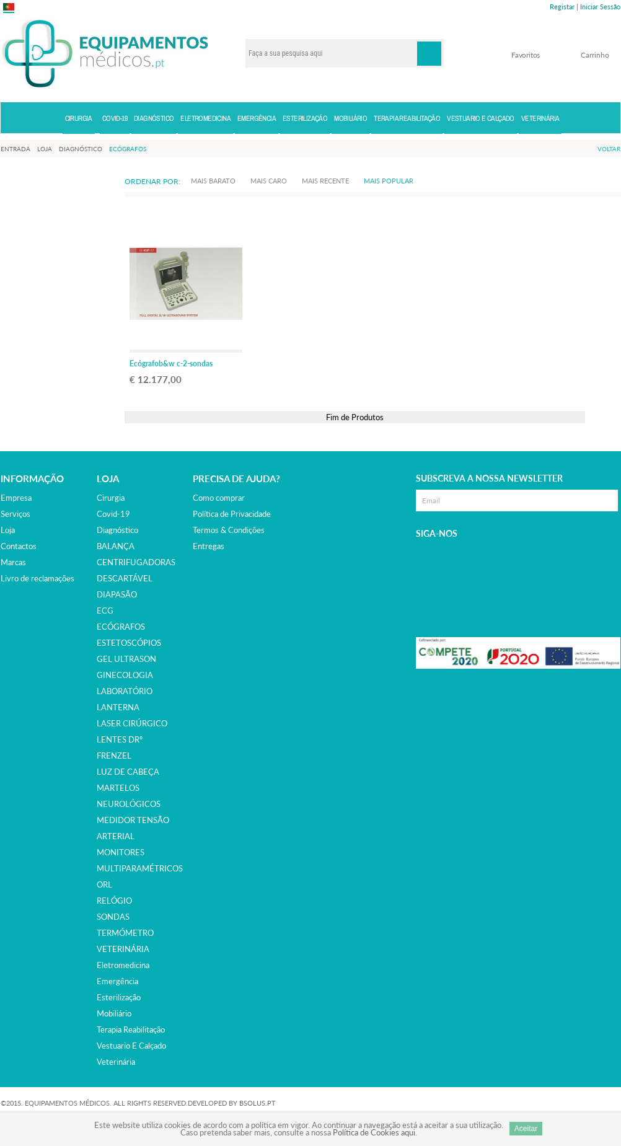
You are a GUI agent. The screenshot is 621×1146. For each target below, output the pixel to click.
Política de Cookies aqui (374, 1132)
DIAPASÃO (117, 594)
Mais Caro (268, 181)
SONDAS (113, 917)
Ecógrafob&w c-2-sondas (171, 363)
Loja (8, 530)
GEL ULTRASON (126, 659)
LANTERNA (118, 707)
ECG (105, 610)
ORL (104, 884)
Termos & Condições (229, 530)
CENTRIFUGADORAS (136, 562)
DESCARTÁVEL (124, 578)
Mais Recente (325, 181)
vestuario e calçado (131, 1046)
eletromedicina (123, 965)
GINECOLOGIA (125, 675)
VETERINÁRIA (123, 949)
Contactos (19, 546)
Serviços (15, 514)
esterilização (119, 997)
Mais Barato (213, 181)
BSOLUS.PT (257, 1103)
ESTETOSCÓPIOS (129, 643)
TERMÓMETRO (125, 933)
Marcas (13, 562)
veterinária (116, 1062)
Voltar (608, 148)
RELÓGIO (114, 901)
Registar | (564, 6)
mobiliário (114, 1013)
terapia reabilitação (131, 1029)
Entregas (208, 546)
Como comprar (219, 498)
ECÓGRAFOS (121, 627)
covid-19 (113, 514)
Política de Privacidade (232, 514)
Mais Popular (388, 181)
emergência (117, 981)
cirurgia (111, 498)
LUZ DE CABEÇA (128, 772)
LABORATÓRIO (124, 691)
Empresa (16, 498)
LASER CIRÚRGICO (132, 723)
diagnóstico (117, 530)
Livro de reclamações (37, 578)
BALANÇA (115, 546)
